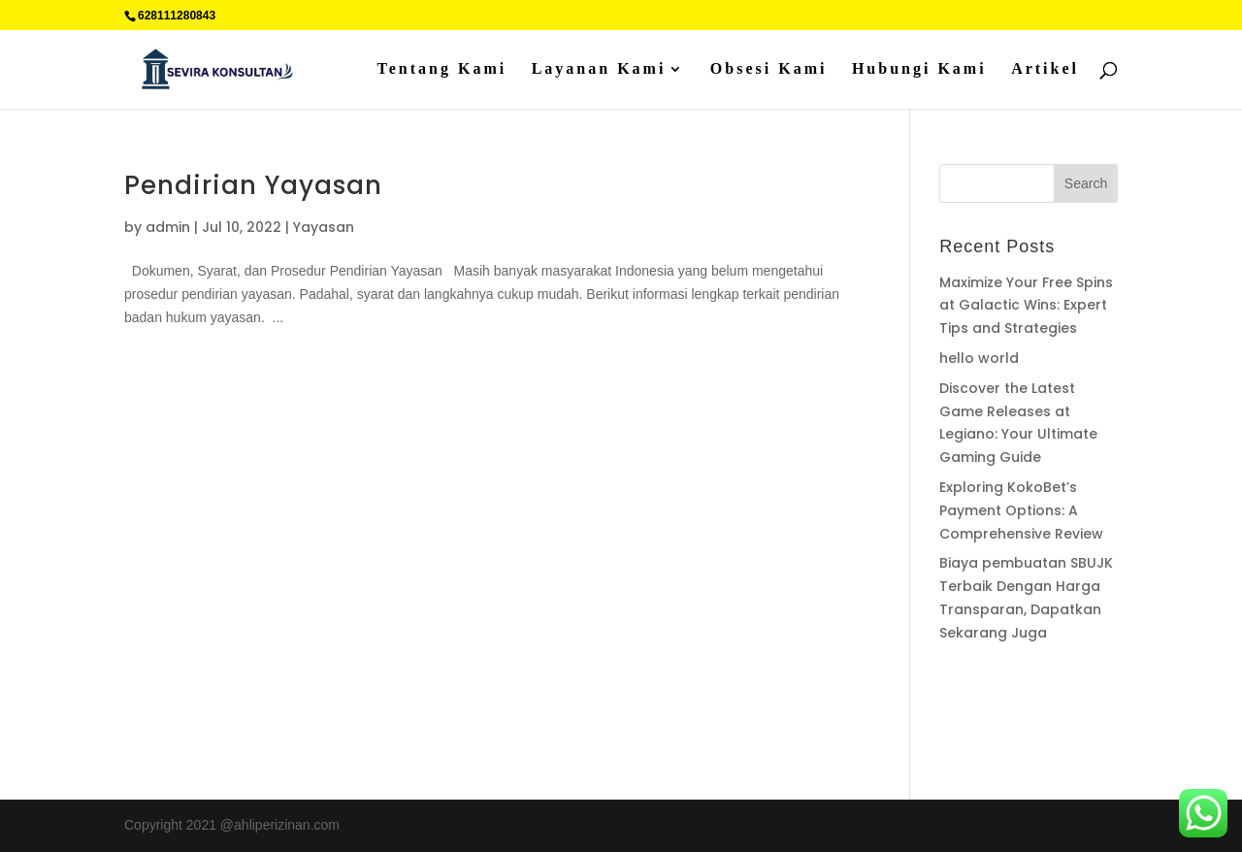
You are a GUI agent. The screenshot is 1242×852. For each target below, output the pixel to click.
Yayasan (323, 227)
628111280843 (176, 15)
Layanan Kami (599, 69)
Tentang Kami (442, 69)
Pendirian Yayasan (253, 185)
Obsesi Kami (769, 69)
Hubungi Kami (919, 69)
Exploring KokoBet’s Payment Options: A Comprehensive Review (1021, 510)
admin (168, 227)
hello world (979, 358)
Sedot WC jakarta (1064, 730)
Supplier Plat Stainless (1007, 685)
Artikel (1045, 69)
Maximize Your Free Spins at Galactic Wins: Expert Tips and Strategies (1026, 306)
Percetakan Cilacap (998, 707)
